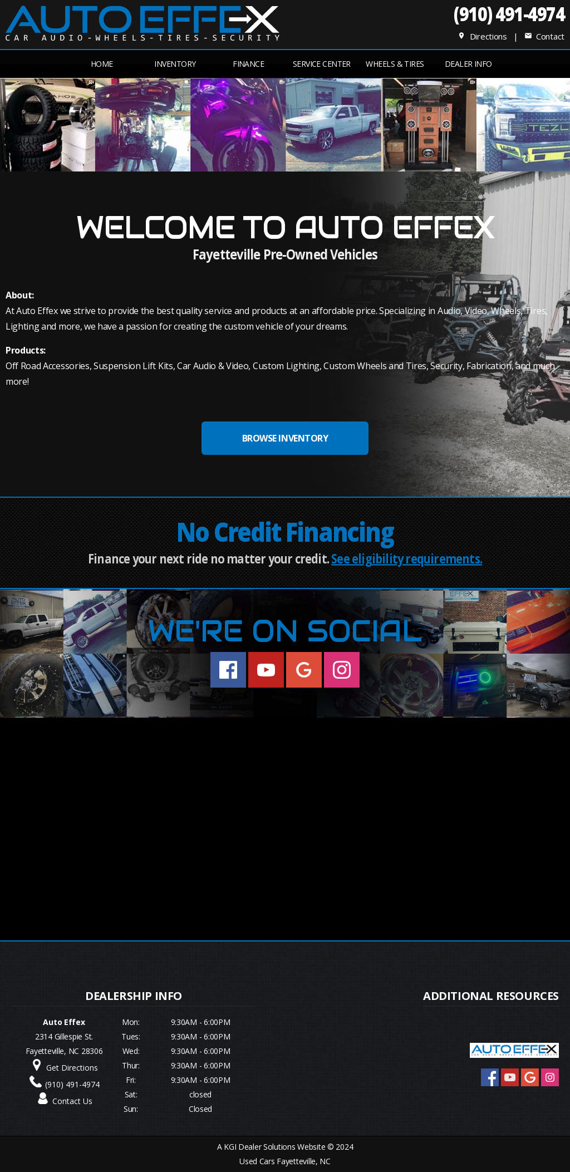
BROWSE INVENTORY (285, 438)
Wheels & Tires (395, 63)
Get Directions (72, 1067)
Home (102, 63)
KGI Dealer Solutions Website (274, 1146)
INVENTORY (174, 63)
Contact (544, 36)
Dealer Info (468, 63)
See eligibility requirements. (406, 558)
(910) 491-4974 (509, 14)
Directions (482, 36)
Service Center (322, 63)
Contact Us (72, 1101)
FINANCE (248, 63)
